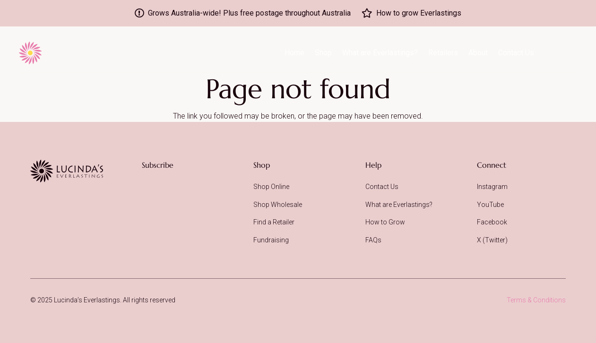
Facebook (492, 222)
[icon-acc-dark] (549, 52)
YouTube (490, 204)
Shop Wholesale (277, 204)
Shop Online (271, 186)
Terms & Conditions (536, 300)
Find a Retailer (273, 222)
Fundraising (271, 240)
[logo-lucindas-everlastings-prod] (55, 53)
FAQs (373, 240)
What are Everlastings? (398, 204)
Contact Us (381, 186)
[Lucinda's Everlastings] (66, 171)
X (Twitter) (492, 240)
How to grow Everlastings (418, 13)
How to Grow (385, 222)
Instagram (492, 186)
